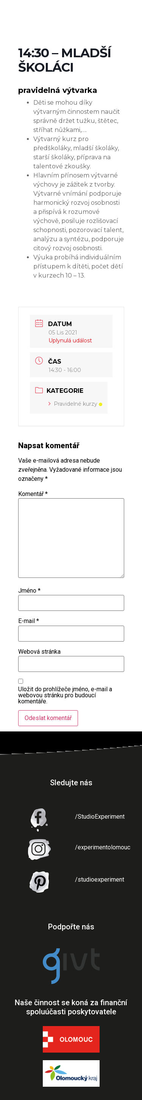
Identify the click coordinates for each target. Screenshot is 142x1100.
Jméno (29, 591)
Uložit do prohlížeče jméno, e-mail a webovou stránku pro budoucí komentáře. (65, 695)
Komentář (33, 494)
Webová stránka (39, 652)
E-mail (28, 621)
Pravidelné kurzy (75, 403)
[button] (129, 13)
